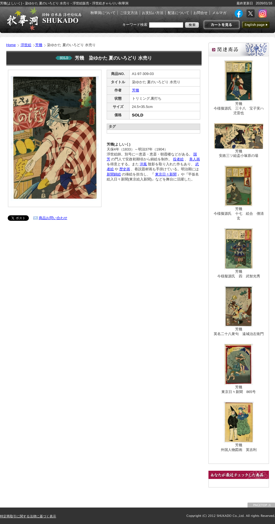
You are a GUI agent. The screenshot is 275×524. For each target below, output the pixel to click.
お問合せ (200, 13)
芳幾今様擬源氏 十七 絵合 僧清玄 (239, 213)
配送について (178, 13)
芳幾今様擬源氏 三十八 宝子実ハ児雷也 (239, 108)
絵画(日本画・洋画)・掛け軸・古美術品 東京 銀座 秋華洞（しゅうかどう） (44, 19)
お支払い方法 (152, 13)
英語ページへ (256, 24)
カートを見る (221, 24)
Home (11, 45)
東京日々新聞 (166, 174)
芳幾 (38, 45)
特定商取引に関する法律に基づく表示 (28, 516)
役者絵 (178, 159)
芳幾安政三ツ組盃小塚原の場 (238, 153)
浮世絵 (26, 45)
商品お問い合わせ (53, 218)
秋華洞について (103, 13)
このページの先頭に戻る (261, 505)
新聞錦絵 (114, 174)
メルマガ (219, 13)
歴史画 (124, 169)
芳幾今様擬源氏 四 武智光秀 (238, 273)
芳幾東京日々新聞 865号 (238, 389)
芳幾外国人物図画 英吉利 (239, 447)
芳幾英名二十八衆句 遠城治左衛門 (239, 331)
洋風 (143, 164)
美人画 (194, 159)
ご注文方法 (129, 13)
